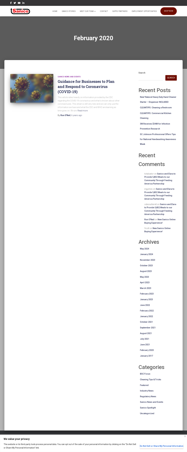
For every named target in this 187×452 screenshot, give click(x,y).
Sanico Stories (69, 11)
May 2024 (144, 249)
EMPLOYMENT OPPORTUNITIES (144, 11)
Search (141, 73)
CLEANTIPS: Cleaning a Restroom (156, 107)
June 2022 (145, 305)
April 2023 (145, 282)
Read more (83, 110)
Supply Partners (119, 11)
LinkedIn (23, 3)
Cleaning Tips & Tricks (150, 379)
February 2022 (147, 311)
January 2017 (146, 356)
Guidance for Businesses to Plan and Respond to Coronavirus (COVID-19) (86, 86)
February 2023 (147, 294)
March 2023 (145, 288)
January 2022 (146, 316)
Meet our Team (88, 11)
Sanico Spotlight (148, 408)
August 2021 (146, 333)
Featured (144, 385)
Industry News (147, 391)
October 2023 (146, 265)
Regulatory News (148, 396)
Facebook (11, 3)
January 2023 (146, 299)
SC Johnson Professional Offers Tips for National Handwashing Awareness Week (158, 139)
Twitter (15, 3)
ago (76, 115)
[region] (93, 443)
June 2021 (145, 344)
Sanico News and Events (69, 77)
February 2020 (147, 350)
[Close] (185, 436)
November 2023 (147, 260)
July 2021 (144, 339)
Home (54, 11)
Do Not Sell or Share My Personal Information (161, 446)
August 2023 (146, 271)
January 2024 (146, 254)
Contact (104, 11)
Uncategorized (147, 413)
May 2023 (144, 277)
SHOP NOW (168, 11)
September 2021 (148, 327)
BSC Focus (145, 374)
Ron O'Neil (149, 219)
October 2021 (146, 322)
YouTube (19, 3)
